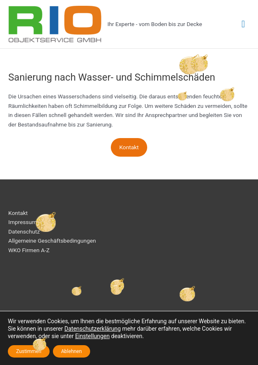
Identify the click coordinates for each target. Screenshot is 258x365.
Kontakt (129, 147)
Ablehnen (71, 351)
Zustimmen (28, 351)
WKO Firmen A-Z (29, 250)
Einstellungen (92, 336)
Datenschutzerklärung (92, 328)
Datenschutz (24, 231)
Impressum (22, 222)
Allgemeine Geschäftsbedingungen (52, 240)
